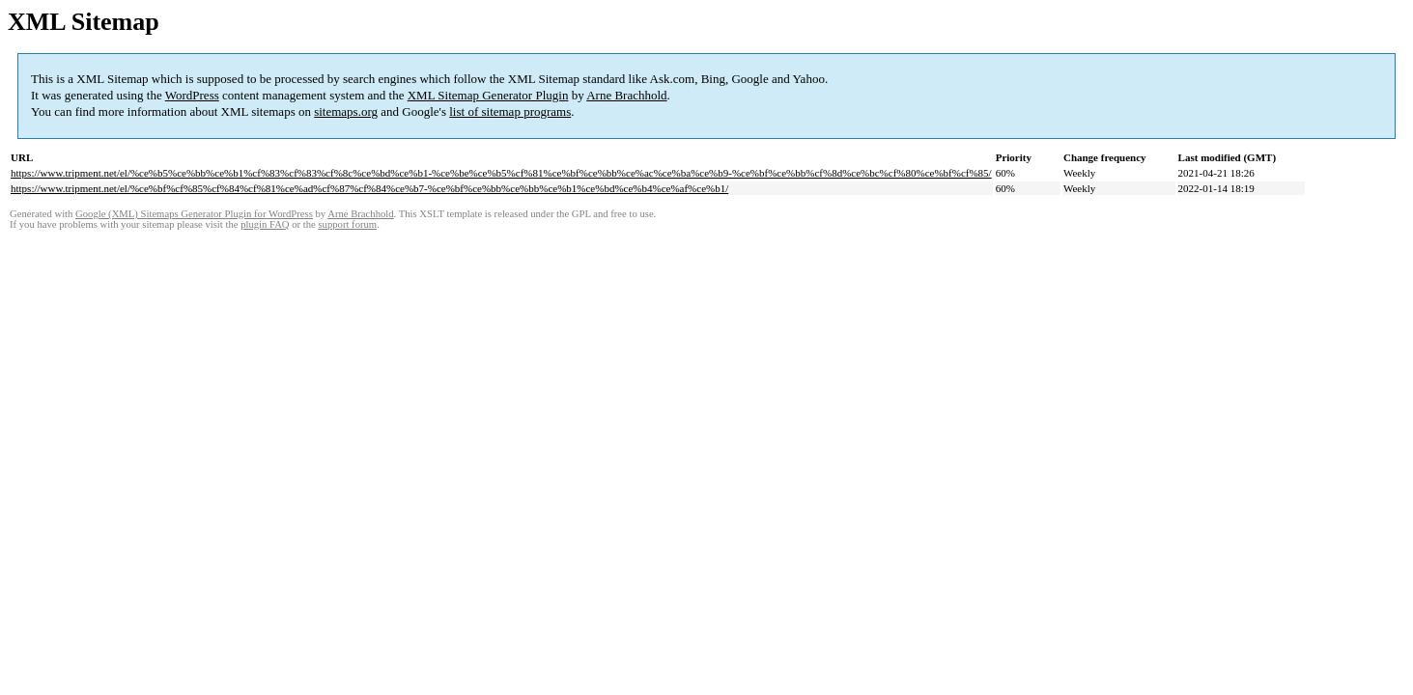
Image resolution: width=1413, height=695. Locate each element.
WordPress (192, 95)
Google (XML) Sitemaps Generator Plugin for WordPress (194, 213)
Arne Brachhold (626, 95)
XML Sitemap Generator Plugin (488, 95)
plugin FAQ (264, 224)
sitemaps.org (346, 111)
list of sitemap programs (510, 111)
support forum (347, 224)
